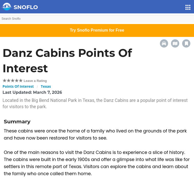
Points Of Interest (18, 86)
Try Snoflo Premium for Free (97, 30)
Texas (46, 86)
